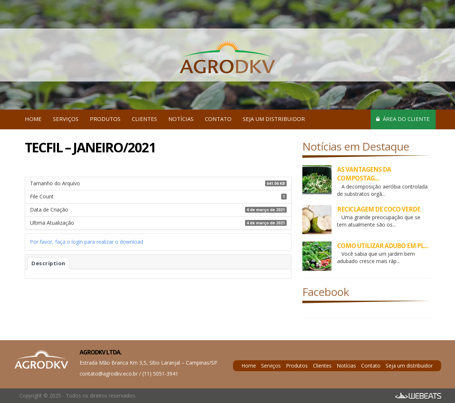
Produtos (105, 118)
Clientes (144, 118)
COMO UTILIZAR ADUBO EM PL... (382, 246)
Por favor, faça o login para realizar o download (86, 241)
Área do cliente (403, 118)
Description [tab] (48, 263)
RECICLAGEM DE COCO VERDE (378, 209)
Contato (218, 118)
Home (33, 118)
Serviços (66, 118)
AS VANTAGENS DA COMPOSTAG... (364, 173)
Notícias (181, 118)
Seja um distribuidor (274, 118)
